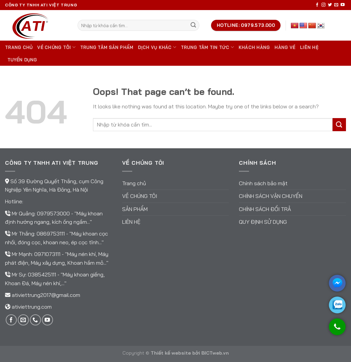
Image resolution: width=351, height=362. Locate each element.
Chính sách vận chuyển (270, 196)
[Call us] (35, 319)
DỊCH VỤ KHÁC (157, 47)
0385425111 (42, 274)
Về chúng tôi (56, 47)
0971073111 (48, 254)
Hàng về (284, 47)
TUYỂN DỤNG (22, 59)
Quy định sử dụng (263, 221)
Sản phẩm (135, 209)
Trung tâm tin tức (207, 47)
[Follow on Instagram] (323, 5)
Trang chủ (19, 47)
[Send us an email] (336, 5)
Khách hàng (254, 47)
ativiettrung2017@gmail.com (46, 295)
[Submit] (193, 25)
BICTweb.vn (215, 353)
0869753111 (51, 233)
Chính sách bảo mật (263, 183)
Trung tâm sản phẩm (107, 47)
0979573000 (54, 213)
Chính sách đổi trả (265, 209)
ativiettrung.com (32, 306)
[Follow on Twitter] (330, 5)
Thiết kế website (171, 353)
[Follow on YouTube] (343, 5)
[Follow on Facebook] (317, 5)
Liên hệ (309, 47)
